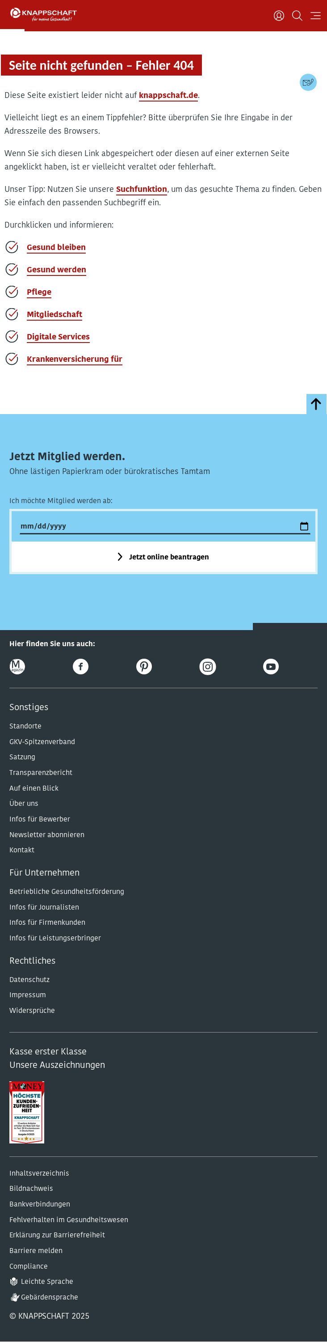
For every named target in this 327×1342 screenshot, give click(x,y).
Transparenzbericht (40, 773)
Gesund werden (56, 270)
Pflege (39, 292)
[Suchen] (297, 15)
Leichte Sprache (47, 1282)
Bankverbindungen (39, 1204)
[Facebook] (80, 666)
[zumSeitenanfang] (316, 404)
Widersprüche (32, 1011)
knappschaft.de (168, 96)
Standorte (25, 726)
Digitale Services (58, 337)
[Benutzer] (279, 15)
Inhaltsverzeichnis (39, 1173)
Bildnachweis (31, 1189)
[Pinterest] (144, 666)
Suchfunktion (141, 190)
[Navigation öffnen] (315, 15)
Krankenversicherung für (74, 360)
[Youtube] (271, 666)
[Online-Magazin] (17, 666)
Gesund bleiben (56, 248)
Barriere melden (36, 1251)
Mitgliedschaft (54, 315)
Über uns (23, 804)
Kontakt (21, 850)
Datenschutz (29, 980)
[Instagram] (207, 666)
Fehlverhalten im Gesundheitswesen (68, 1220)
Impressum (27, 995)
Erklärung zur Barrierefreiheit (57, 1235)
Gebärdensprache (49, 1297)
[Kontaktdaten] (308, 82)
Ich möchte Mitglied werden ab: (61, 501)
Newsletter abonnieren (46, 835)
